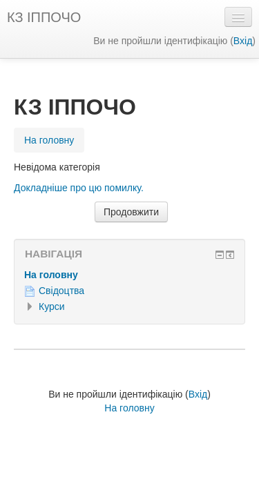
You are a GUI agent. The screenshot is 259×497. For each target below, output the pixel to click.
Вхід (242, 40)
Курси (52, 306)
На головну (51, 274)
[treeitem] (129, 275)
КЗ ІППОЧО (44, 17)
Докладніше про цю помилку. (79, 187)
